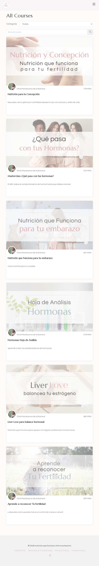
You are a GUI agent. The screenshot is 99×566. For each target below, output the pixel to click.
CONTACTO (19, 551)
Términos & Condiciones (40, 551)
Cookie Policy (78, 551)
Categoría (11, 24)
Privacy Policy (62, 551)
